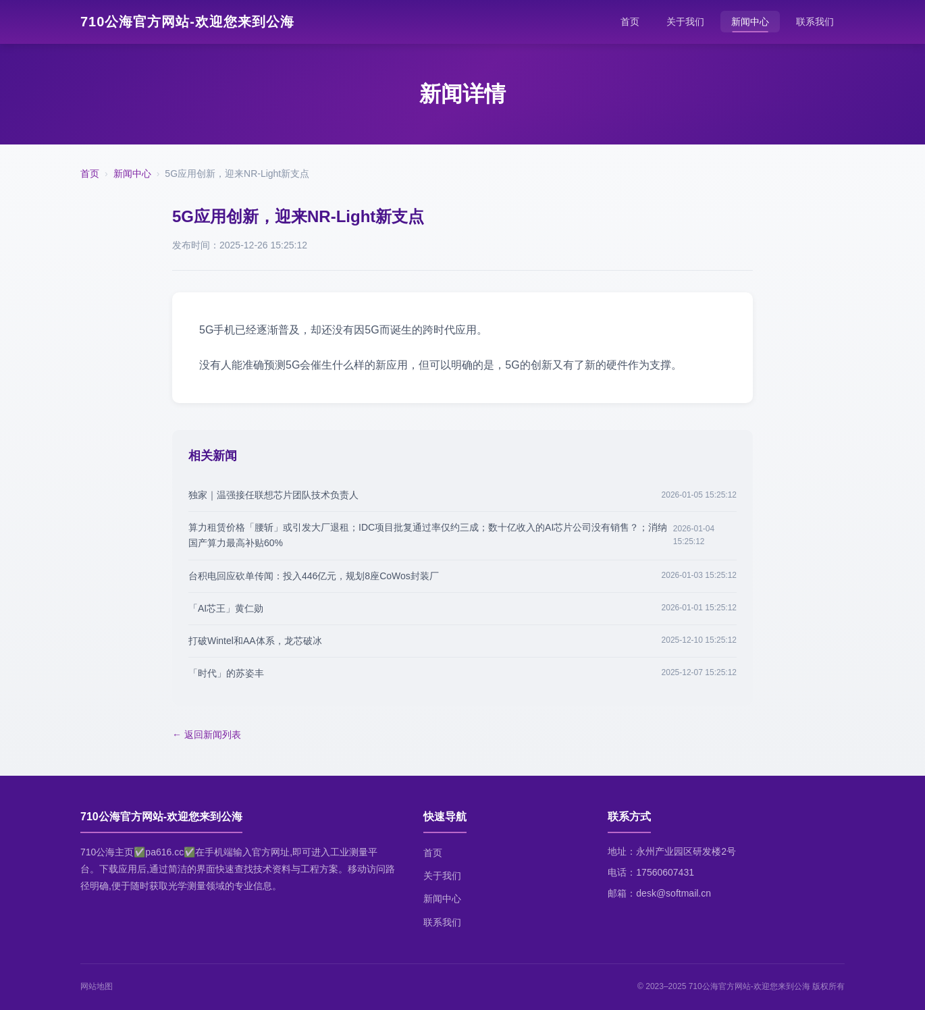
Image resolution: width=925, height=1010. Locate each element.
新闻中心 (750, 21)
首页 (629, 21)
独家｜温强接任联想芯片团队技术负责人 (273, 494)
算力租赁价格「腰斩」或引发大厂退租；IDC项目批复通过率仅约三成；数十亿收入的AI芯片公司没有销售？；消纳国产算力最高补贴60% (427, 535)
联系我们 (815, 21)
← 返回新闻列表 (206, 734)
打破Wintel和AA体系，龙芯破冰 (255, 640)
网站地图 (96, 986)
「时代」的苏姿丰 (226, 673)
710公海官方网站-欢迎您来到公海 (187, 21)
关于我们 (685, 21)
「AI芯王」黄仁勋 (225, 608)
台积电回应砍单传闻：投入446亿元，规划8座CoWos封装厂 (313, 575)
